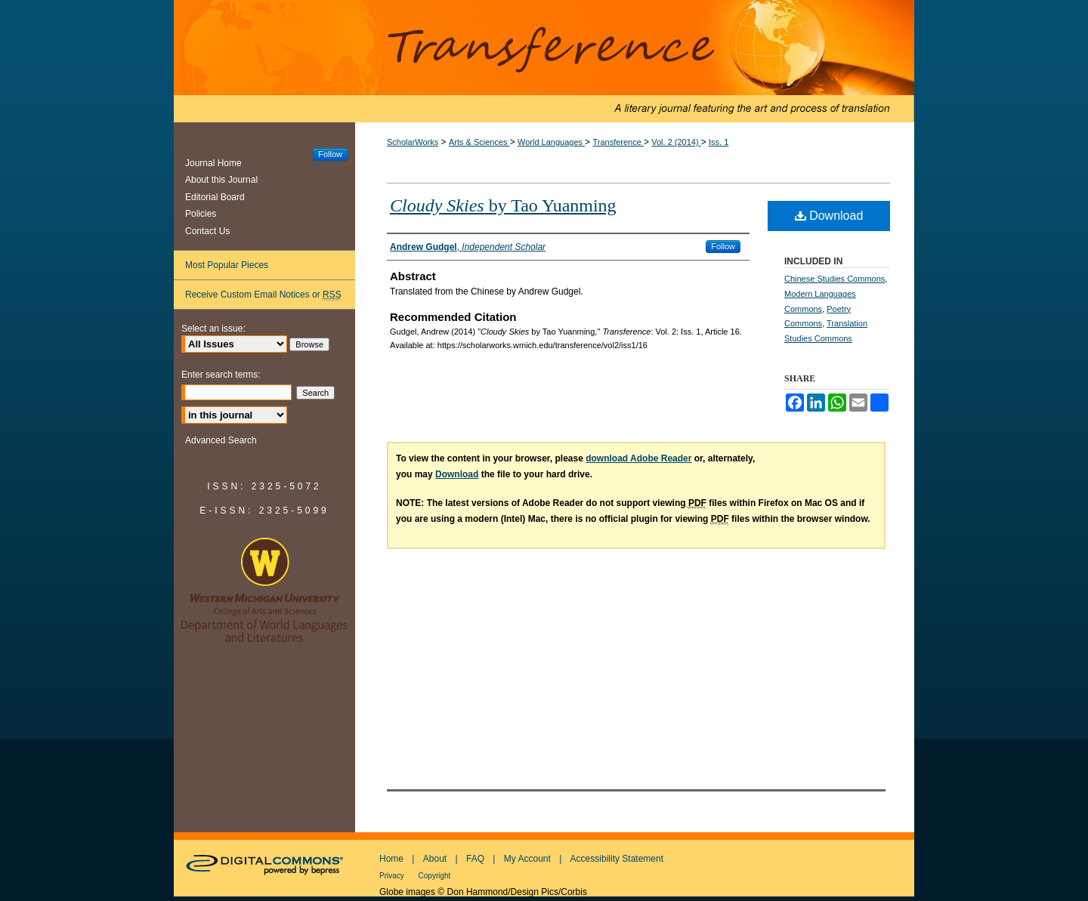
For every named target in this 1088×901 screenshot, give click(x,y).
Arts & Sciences (479, 142)
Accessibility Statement (616, 858)
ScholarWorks (412, 142)
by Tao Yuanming (503, 205)
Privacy (392, 876)
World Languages (551, 142)
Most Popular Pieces (226, 265)
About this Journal (221, 179)
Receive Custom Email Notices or (263, 295)
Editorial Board (215, 197)
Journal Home (213, 163)
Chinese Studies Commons (834, 278)
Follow (723, 246)
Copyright (435, 876)
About (435, 858)
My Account (527, 858)
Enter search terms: (221, 374)
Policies (200, 213)
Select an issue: (213, 328)
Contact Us (207, 231)
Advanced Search (221, 440)
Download (829, 215)
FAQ (475, 858)
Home (391, 858)
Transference (544, 61)
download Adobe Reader (638, 458)
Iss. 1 (718, 142)
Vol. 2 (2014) (675, 142)
